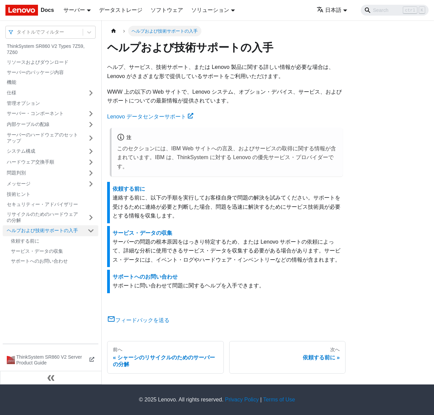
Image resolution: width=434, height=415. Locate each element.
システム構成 (21, 151)
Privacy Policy (242, 399)
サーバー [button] (74, 10)
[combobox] (17, 32)
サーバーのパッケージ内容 (35, 72)
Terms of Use (279, 399)
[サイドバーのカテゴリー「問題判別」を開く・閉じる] (90, 173)
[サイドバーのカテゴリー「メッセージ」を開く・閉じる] (90, 183)
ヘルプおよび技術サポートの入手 (42, 230)
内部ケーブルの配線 (28, 124)
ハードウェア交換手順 (30, 162)
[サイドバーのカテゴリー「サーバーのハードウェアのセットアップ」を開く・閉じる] (90, 138)
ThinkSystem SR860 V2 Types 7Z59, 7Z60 (45, 49)
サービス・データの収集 (37, 251)
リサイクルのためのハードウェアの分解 (42, 217)
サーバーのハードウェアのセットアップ (42, 138)
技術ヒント (19, 194)
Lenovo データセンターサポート (150, 116)
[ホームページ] (113, 31)
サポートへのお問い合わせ (39, 261)
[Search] (395, 10)
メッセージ (19, 183)
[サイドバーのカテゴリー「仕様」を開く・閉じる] (90, 93)
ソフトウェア (167, 10)
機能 (11, 82)
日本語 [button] (329, 10)
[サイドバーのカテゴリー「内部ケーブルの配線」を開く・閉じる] (90, 124)
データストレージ (120, 10)
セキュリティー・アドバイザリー (42, 204)
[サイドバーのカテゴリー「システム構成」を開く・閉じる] (90, 151)
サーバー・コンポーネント (35, 113)
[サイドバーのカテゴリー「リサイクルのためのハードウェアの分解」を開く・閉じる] (90, 217)
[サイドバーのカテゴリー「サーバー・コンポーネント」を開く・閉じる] (90, 113)
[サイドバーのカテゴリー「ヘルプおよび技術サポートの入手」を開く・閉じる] (90, 230)
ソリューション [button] (210, 10)
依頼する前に (25, 241)
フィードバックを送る (138, 320)
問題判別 (16, 172)
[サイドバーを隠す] (51, 377)
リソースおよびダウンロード (37, 62)
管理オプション (23, 103)
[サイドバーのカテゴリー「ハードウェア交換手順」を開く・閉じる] (90, 162)
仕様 (11, 92)
